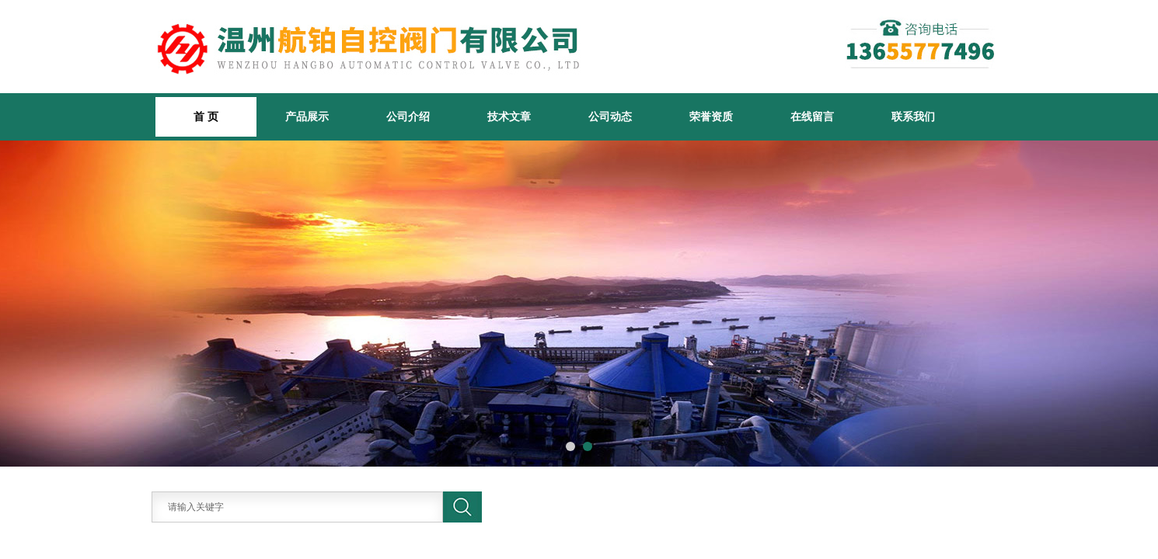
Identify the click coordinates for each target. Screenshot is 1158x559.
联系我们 (913, 116)
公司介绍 (408, 116)
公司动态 (610, 116)
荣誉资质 (711, 116)
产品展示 (307, 116)
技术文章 (509, 116)
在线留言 (812, 116)
